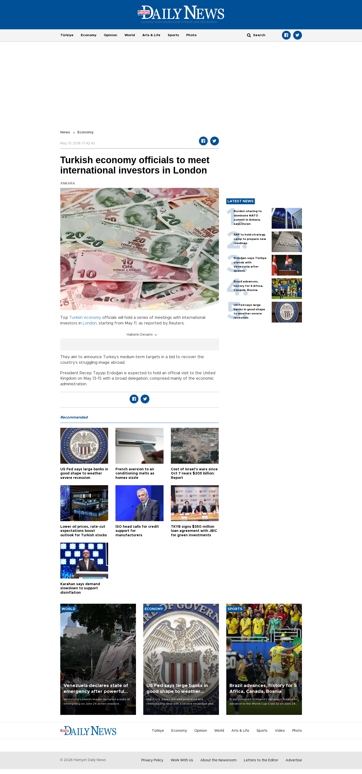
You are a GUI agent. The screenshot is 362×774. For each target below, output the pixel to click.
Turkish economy (85, 318)
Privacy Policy (152, 760)
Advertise (294, 760)
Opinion (110, 35)
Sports (173, 35)
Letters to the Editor (261, 760)
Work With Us (182, 760)
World (129, 35)
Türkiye (66, 35)
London (90, 323)
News (65, 132)
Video (280, 730)
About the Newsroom (218, 760)
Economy (88, 35)
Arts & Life (151, 35)
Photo (191, 35)
